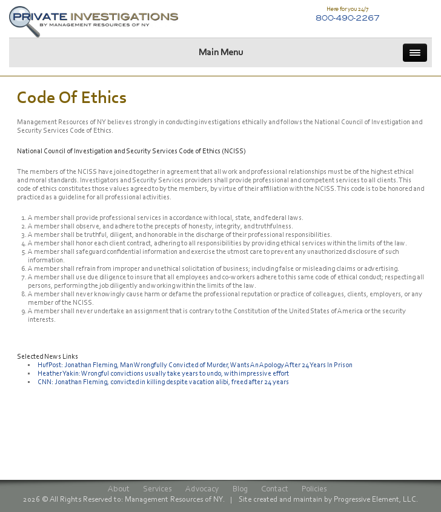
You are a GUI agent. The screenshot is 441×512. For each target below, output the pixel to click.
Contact (274, 490)
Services (157, 490)
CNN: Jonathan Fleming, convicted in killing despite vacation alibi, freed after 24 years (163, 382)
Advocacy (202, 490)
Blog (240, 490)
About (119, 490)
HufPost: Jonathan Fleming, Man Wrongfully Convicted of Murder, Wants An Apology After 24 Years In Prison (195, 365)
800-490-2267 (348, 17)
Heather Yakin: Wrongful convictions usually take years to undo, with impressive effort (163, 373)
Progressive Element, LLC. (376, 500)
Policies (314, 490)
